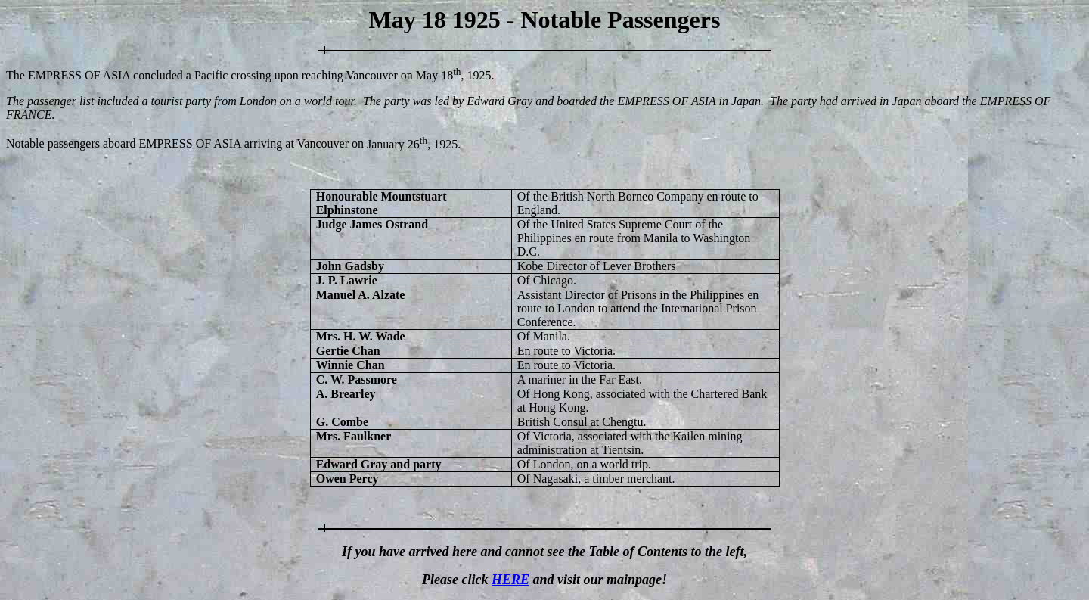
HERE (510, 579)
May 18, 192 (451, 75)
